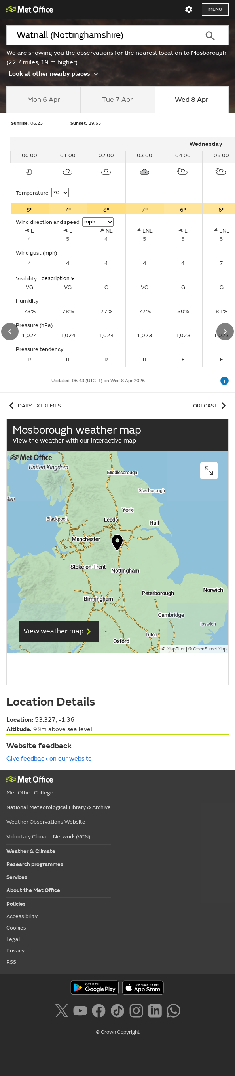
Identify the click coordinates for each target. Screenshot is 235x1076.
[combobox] (99, 35)
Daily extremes (33, 405)
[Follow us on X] (63, 1012)
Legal (13, 939)
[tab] (43, 100)
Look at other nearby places (53, 73)
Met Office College (29, 792)
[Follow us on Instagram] (137, 1012)
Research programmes (34, 864)
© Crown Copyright (118, 1032)
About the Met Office (33, 890)
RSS (11, 962)
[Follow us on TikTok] (118, 1012)
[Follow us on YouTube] (81, 1012)
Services (16, 877)
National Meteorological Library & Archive (58, 807)
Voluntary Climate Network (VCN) (48, 836)
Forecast (209, 405)
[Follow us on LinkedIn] (156, 1012)
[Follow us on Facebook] (100, 1012)
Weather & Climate (30, 851)
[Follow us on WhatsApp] (173, 1012)
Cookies (16, 927)
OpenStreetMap (210, 649)
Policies (16, 904)
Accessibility (22, 916)
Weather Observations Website (45, 822)
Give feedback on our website (49, 758)
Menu (215, 9)
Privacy (15, 950)
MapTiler (176, 649)
